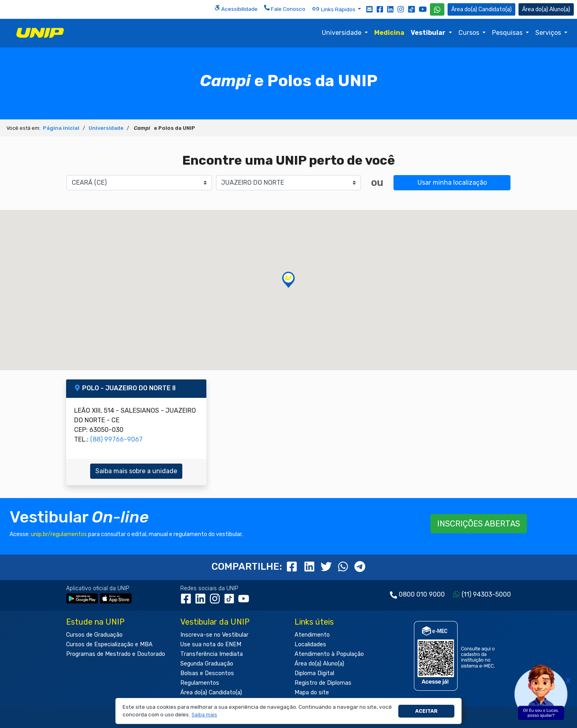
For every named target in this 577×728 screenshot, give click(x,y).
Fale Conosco (284, 8)
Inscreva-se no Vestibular (214, 634)
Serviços (549, 32)
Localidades (310, 644)
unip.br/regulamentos (59, 534)
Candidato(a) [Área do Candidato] (481, 9)
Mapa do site (312, 692)
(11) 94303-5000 (486, 594)
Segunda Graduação (206, 663)
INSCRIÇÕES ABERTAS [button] (478, 523)
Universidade (342, 32)
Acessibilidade (236, 8)
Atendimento (312, 634)
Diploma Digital (314, 673)
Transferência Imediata (211, 654)
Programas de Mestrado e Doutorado (115, 654)
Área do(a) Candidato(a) (211, 692)
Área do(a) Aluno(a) (319, 663)
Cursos (469, 32)
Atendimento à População (329, 654)
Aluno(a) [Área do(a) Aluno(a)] (546, 9)
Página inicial (61, 128)
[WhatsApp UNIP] (437, 9)
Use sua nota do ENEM (210, 644)
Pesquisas (508, 32)
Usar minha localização (452, 182)
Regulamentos (199, 683)
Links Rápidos (334, 9)
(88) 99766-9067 (116, 439)
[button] (204, 715)
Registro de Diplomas (323, 683)
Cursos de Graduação (94, 634)
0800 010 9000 (422, 594)
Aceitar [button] (426, 711)
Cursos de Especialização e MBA (109, 644)
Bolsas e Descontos (207, 673)
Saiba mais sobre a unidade (136, 471)
